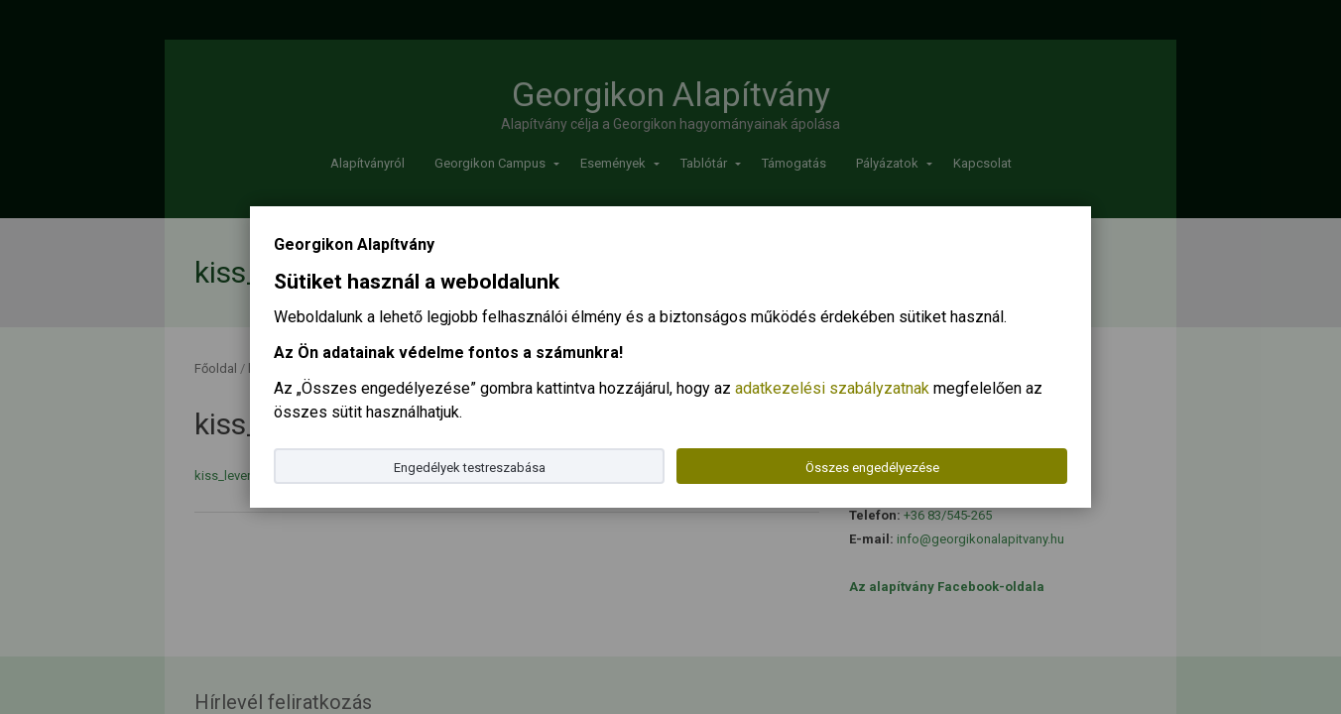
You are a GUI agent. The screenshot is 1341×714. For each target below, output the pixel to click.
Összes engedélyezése (872, 467)
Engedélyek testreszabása (470, 467)
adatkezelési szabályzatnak (832, 388)
